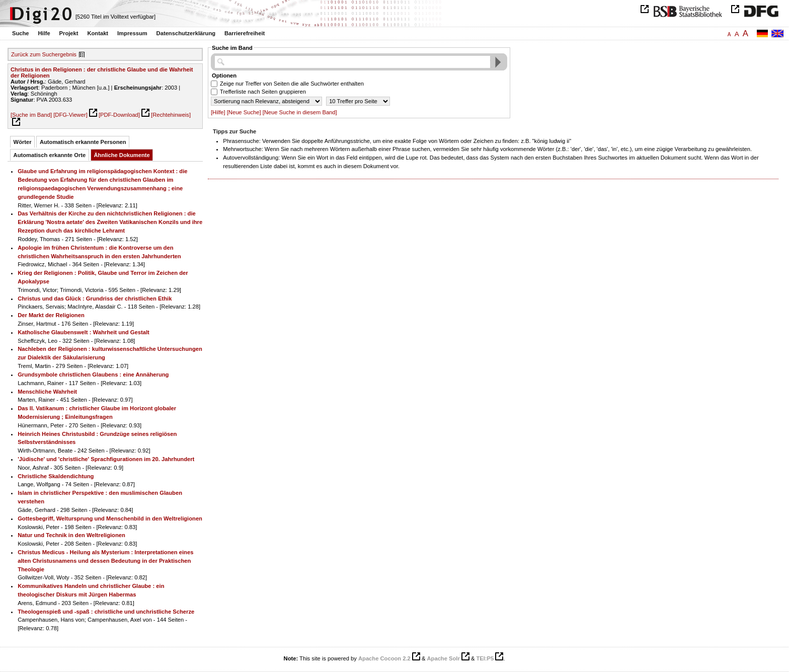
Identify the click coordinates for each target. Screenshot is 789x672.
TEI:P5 (485, 658)
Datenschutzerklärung (186, 33)
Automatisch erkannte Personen (83, 142)
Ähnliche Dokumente (122, 155)
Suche (20, 33)
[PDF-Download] (119, 115)
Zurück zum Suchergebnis (43, 54)
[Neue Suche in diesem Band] (300, 112)
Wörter (23, 142)
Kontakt (97, 33)
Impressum (132, 33)
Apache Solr (443, 658)
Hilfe (44, 33)
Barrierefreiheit (244, 33)
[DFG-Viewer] (70, 115)
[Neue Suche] (244, 112)
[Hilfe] (218, 112)
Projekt (68, 33)
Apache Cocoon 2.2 (384, 658)
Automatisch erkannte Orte (50, 155)
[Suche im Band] (31, 115)
